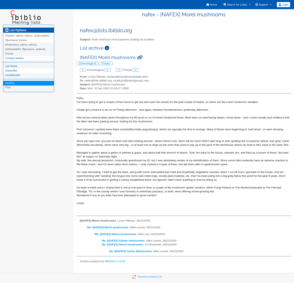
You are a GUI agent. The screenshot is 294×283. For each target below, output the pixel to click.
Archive (9, 83)
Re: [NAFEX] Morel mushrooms (107, 227)
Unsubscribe (12, 75)
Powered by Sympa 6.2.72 (150, 276)
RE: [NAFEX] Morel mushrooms (115, 234)
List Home (11, 66)
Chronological (88, 63)
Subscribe (11, 70)
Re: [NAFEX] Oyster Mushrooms (130, 251)
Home (211, 4)
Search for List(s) (235, 4)
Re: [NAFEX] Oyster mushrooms (123, 240)
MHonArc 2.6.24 (115, 261)
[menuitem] (211, 4)
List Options (15, 30)
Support (261, 4)
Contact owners (14, 58)
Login (283, 4)
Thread (106, 63)
